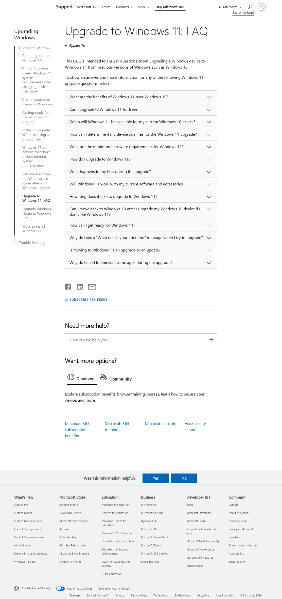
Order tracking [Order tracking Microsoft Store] (68, 537)
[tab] (82, 378)
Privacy (119, 595)
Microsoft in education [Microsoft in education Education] (115, 505)
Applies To (77, 45)
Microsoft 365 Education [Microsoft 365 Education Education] (117, 533)
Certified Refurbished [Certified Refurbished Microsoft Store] (72, 545)
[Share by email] (89, 285)
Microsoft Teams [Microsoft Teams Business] (151, 545)
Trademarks (160, 595)
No (184, 478)
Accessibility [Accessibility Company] (236, 553)
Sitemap (74, 595)
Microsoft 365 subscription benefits (77, 429)
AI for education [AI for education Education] (111, 574)
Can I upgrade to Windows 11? (35, 57)
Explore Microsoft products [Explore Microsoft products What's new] (30, 553)
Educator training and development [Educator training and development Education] (115, 551)
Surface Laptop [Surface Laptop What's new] (23, 513)
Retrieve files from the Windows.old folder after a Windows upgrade (36, 181)
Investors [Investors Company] (234, 537)
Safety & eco (182, 595)
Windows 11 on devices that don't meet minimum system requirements (36, 156)
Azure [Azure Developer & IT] (189, 505)
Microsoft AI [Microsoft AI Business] (148, 505)
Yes (155, 478)
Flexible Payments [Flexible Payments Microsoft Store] (70, 561)
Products (124, 7)
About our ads (224, 595)
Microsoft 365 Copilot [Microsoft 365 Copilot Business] (154, 553)
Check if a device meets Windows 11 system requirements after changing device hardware (37, 79)
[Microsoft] (31, 7)
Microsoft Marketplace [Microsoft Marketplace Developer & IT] (200, 549)
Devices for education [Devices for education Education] (115, 513)
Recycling (203, 595)
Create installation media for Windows (37, 101)
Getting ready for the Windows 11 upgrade (35, 117)
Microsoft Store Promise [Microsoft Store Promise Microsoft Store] (74, 553)
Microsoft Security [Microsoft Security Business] (152, 513)
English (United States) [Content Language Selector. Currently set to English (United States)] (36, 588)
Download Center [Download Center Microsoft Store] (70, 513)
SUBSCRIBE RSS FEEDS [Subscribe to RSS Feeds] (88, 299)
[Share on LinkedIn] (77, 285)
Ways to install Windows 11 (33, 228)
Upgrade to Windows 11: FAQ (36, 198)
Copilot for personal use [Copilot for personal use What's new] (29, 537)
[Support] (64, 7)
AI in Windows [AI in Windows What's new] (23, 545)
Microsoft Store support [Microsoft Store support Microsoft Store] (74, 521)
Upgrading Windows (35, 48)
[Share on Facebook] (68, 285)
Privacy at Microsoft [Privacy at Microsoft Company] (241, 529)
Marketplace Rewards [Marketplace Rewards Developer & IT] (199, 557)
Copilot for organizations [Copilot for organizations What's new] (29, 529)
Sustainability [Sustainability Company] (237, 561)
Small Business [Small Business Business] (150, 561)
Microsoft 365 (87, 7)
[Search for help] (249, 6)
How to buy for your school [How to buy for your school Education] (118, 541)
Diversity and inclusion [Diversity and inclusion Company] (243, 545)
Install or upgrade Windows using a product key (36, 134)
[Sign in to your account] (262, 7)
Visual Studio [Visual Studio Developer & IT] (194, 566)
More (145, 7)
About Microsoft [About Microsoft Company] (239, 513)
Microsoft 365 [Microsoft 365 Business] (149, 529)
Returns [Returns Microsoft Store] (64, 529)
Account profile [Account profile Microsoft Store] (68, 505)
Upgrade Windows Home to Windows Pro (36, 213)
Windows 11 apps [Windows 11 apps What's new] (25, 561)
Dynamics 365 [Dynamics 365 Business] (149, 521)
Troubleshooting (31, 242)
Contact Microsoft (97, 595)
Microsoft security (160, 423)
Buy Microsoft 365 (173, 7)
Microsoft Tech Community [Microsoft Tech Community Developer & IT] (202, 541)
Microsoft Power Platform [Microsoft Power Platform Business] (156, 537)
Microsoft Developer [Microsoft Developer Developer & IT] (198, 513)
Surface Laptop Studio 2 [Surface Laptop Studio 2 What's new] (28, 521)
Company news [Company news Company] (238, 521)
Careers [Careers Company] (233, 505)
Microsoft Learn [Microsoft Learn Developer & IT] (196, 521)
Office (107, 7)
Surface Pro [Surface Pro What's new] (21, 505)
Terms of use (139, 595)
